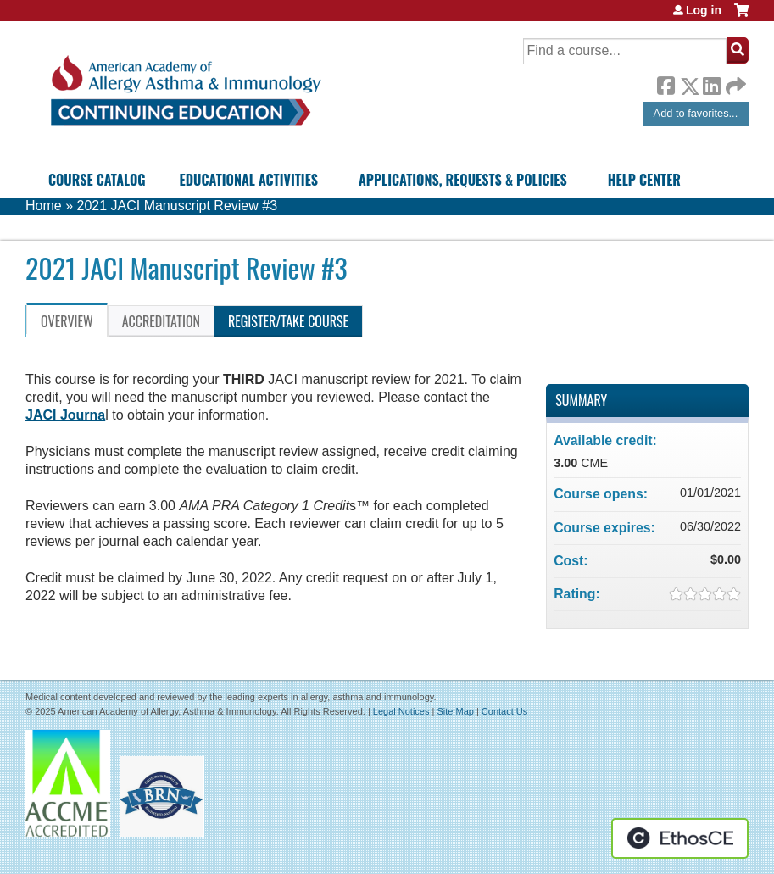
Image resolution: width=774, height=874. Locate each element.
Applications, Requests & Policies (463, 180)
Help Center (644, 180)
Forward (734, 82)
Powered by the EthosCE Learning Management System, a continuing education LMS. (680, 838)
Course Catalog (97, 180)
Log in (703, 10)
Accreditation (161, 321)
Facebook (665, 83)
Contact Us (504, 711)
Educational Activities (249, 180)
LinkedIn (711, 83)
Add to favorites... (696, 113)
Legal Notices (401, 711)
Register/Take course (288, 321)
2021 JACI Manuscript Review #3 (176, 205)
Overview (67, 321)
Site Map (455, 711)
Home (43, 205)
